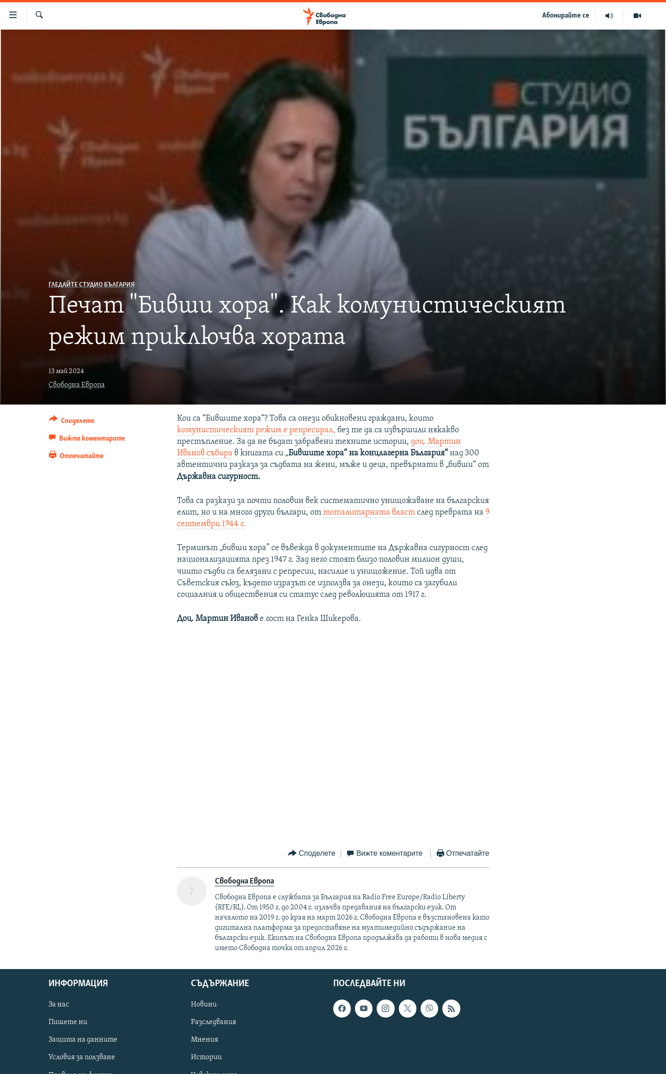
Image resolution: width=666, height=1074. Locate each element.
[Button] (72, 422)
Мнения (204, 1040)
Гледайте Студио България (92, 285)
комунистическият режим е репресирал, (256, 430)
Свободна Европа (77, 385)
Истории (206, 1058)
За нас (59, 1005)
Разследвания (213, 1022)
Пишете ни (68, 1022)
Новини (204, 1005)
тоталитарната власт (370, 512)
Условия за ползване (82, 1058)
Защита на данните (83, 1040)
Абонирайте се (565, 15)
